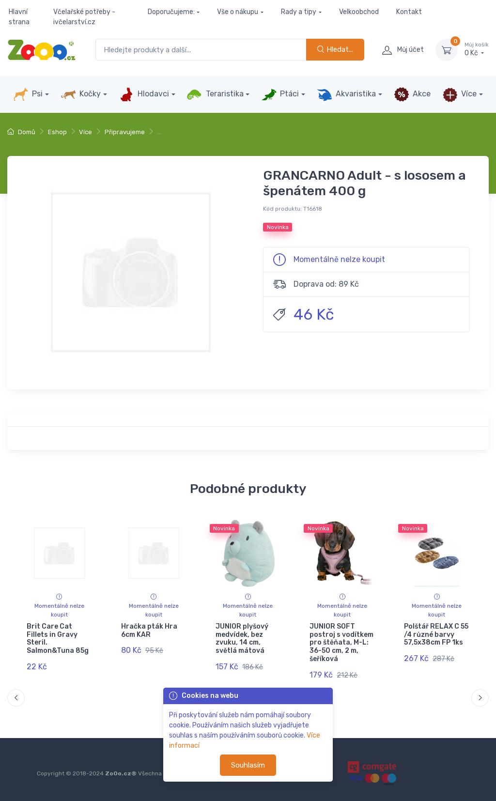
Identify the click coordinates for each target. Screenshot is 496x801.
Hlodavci (144, 94)
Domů (21, 132)
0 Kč (477, 49)
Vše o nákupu (237, 12)
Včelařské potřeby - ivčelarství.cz (84, 17)
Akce (412, 94)
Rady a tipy (298, 12)
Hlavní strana (19, 17)
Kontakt (409, 12)
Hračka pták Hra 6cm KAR (149, 630)
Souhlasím (248, 765)
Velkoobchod (359, 12)
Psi (28, 94)
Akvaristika (346, 94)
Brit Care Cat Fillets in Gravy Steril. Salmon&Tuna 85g (58, 638)
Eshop (57, 132)
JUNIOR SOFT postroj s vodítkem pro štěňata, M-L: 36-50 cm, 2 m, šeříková (341, 642)
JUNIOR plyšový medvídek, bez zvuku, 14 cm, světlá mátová (242, 638)
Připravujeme (125, 132)
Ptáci (280, 94)
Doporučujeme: (171, 12)
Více (459, 94)
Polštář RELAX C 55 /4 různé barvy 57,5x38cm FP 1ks (436, 634)
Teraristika (214, 94)
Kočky (81, 94)
